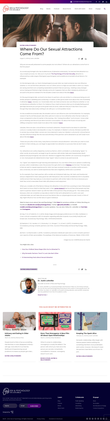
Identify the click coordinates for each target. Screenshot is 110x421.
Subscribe (34, 406)
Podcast (56, 9)
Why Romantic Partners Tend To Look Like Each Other (40, 253)
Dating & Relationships (28, 45)
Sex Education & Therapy (99, 405)
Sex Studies (96, 403)
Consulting (78, 403)
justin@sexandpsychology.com (81, 1)
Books (48, 9)
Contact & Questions (98, 408)
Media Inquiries (79, 408)
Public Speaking (79, 401)
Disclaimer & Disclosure (56, 418)
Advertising (78, 405)
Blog (41, 9)
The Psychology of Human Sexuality (63, 74)
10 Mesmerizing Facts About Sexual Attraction (37, 257)
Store (90, 9)
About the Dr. (67, 9)
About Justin (61, 408)
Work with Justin (80, 9)
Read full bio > (42, 295)
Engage (98, 9)
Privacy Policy (41, 418)
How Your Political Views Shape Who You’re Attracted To (41, 249)
